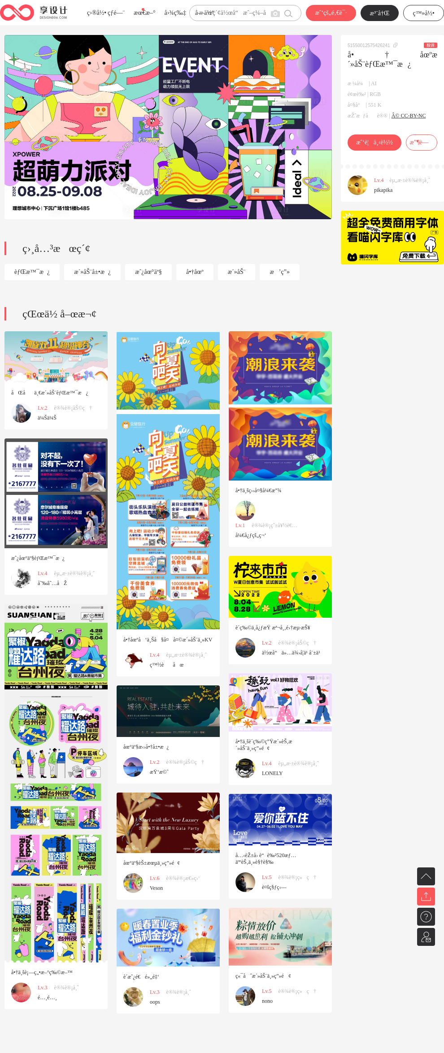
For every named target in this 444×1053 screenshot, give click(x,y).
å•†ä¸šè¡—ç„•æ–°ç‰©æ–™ (42, 972)
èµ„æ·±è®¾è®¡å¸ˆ (410, 180)
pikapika (383, 190)
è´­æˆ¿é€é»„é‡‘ (141, 977)
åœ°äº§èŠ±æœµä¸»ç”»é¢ (151, 863)
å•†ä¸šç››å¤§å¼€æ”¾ (258, 490)
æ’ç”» (279, 272)
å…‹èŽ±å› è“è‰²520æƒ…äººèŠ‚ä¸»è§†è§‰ (265, 858)
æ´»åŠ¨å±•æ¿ (92, 272)
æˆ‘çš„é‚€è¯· (331, 12)
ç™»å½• (424, 13)
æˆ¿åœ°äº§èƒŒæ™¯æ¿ (38, 558)
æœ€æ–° (144, 12)
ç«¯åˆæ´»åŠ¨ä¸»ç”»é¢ (263, 976)
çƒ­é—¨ (116, 12)
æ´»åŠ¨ (237, 272)
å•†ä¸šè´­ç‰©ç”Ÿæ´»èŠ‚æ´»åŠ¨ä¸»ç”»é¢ (263, 744)
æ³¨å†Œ (380, 13)
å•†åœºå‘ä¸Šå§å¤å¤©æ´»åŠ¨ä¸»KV (167, 640)
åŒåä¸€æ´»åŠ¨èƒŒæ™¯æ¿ (49, 393)
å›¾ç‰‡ (175, 12)
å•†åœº (195, 272)
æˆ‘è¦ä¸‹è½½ (374, 142)
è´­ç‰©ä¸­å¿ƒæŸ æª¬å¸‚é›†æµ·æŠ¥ (272, 627)
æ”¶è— (421, 142)
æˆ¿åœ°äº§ (148, 272)
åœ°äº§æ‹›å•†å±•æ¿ (146, 747)
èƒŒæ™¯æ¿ (32, 272)
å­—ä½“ (204, 12)
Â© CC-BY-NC (409, 116)
